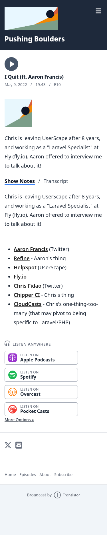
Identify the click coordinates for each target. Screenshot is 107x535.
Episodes (27, 474)
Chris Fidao (27, 285)
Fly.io (20, 276)
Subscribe (63, 474)
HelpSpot (25, 267)
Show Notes (20, 181)
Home (10, 474)
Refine (22, 258)
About (45, 474)
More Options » (19, 419)
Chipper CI (27, 294)
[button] (11, 64)
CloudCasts (28, 304)
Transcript (56, 181)
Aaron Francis (31, 249)
